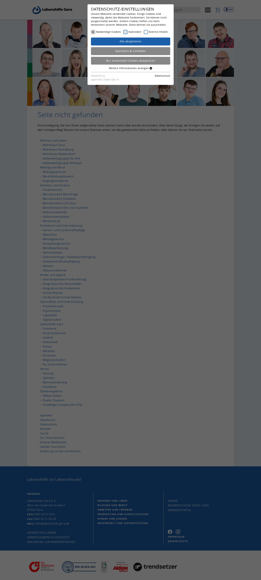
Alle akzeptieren (130, 41)
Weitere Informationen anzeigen (130, 68)
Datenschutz (162, 75)
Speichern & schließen (130, 51)
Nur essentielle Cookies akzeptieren (130, 61)
